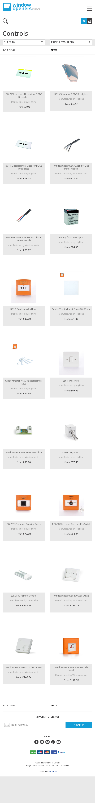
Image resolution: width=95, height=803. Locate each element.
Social (48, 736)
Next (54, 50)
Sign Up (79, 725)
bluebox (53, 771)
